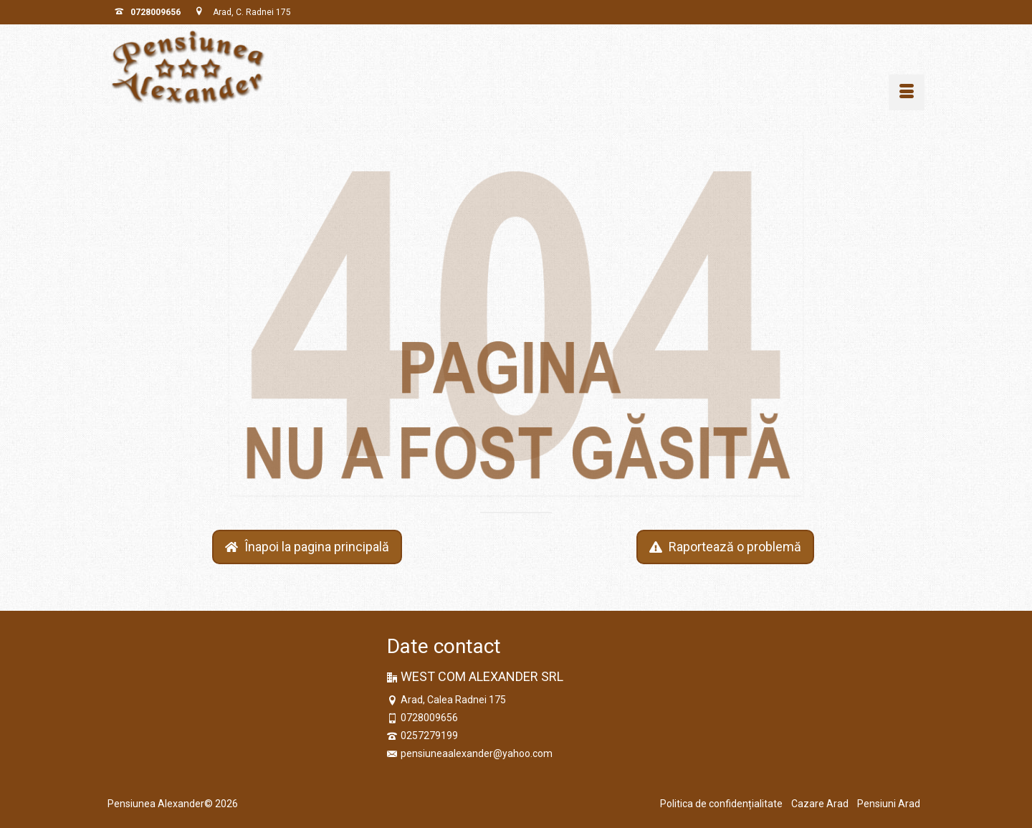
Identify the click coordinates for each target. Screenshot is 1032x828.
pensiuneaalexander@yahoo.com (470, 753)
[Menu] (906, 92)
